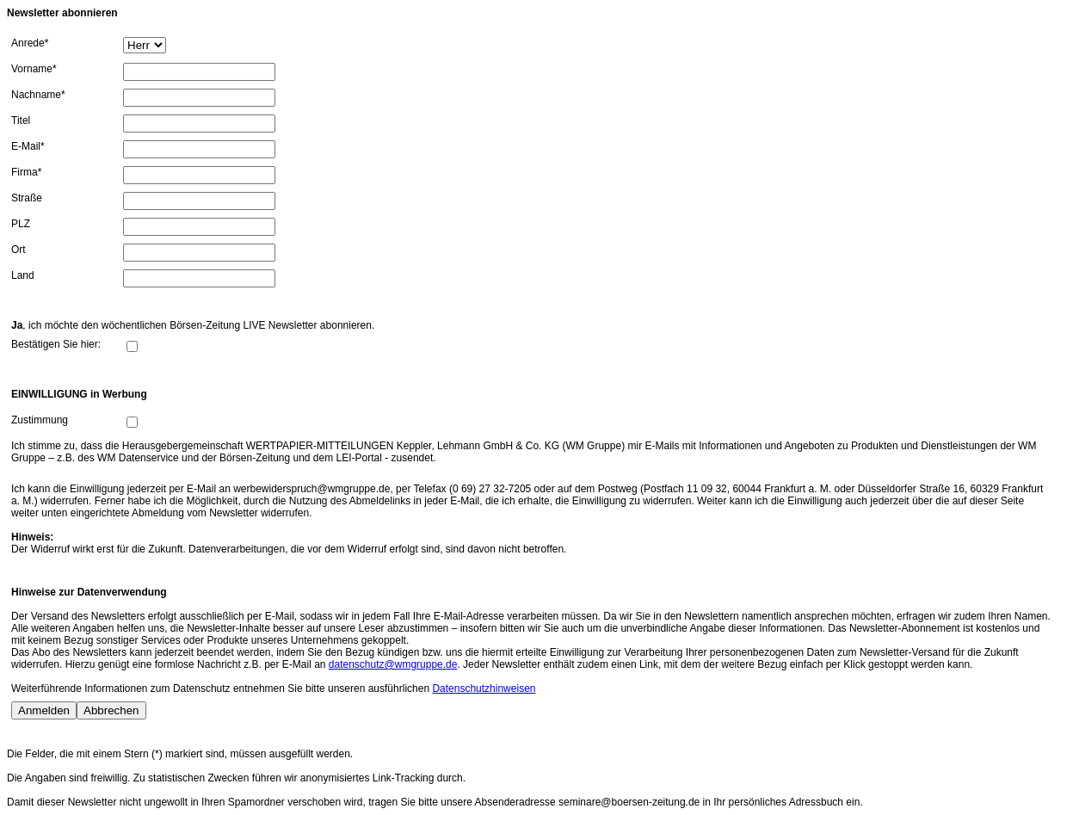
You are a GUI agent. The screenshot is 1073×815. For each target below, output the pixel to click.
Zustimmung (39, 420)
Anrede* (29, 43)
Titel (20, 120)
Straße (26, 198)
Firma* (26, 172)
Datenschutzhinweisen (483, 688)
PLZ (20, 224)
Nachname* (38, 95)
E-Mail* (28, 146)
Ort (18, 250)
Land (22, 275)
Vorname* (34, 69)
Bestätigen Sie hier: (56, 344)
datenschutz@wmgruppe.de (393, 664)
